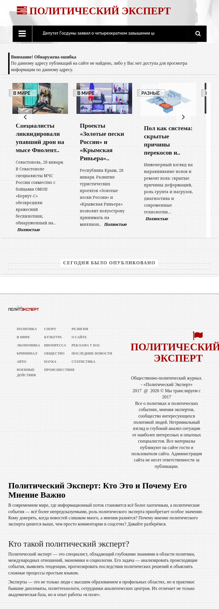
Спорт (50, 329)
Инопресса (53, 345)
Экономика (26, 345)
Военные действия (26, 372)
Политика (26, 329)
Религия (80, 329)
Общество (53, 353)
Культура (53, 337)
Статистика (83, 362)
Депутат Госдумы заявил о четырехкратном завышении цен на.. (104, 33)
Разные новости (151, 96)
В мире (21, 93)
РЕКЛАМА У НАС (86, 345)
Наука (50, 362)
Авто (21, 362)
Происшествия (53, 370)
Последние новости (92, 353)
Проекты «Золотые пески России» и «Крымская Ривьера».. (102, 142)
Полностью (28, 229)
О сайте (79, 337)
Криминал (26, 353)
